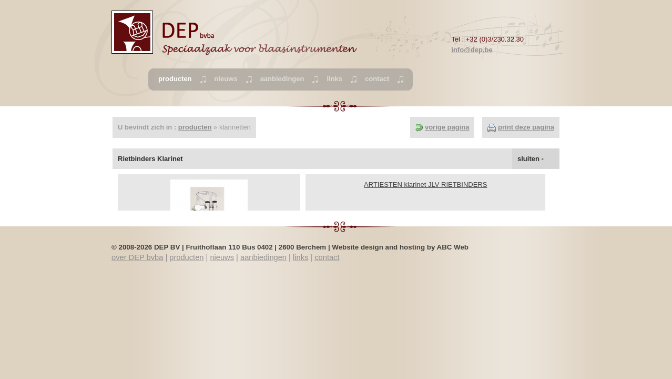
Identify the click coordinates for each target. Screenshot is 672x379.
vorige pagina (447, 127)
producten (195, 127)
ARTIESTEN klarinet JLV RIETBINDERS (425, 184)
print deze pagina (526, 127)
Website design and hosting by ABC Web (400, 247)
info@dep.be (471, 50)
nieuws (226, 79)
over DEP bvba (137, 257)
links (334, 79)
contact (377, 79)
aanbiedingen (282, 79)
